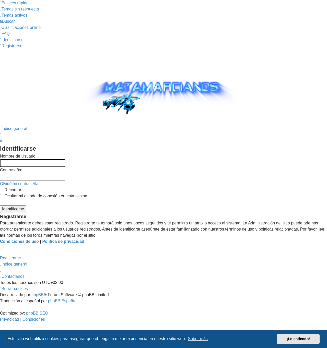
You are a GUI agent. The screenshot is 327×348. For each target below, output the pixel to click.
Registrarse (10, 258)
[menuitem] (19, 9)
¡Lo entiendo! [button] (298, 339)
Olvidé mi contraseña (19, 184)
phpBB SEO (37, 313)
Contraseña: (11, 170)
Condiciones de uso (19, 241)
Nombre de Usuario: (18, 156)
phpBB (37, 295)
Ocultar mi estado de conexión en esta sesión (43, 196)
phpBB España (61, 301)
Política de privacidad (63, 241)
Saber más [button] (198, 339)
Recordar (10, 190)
